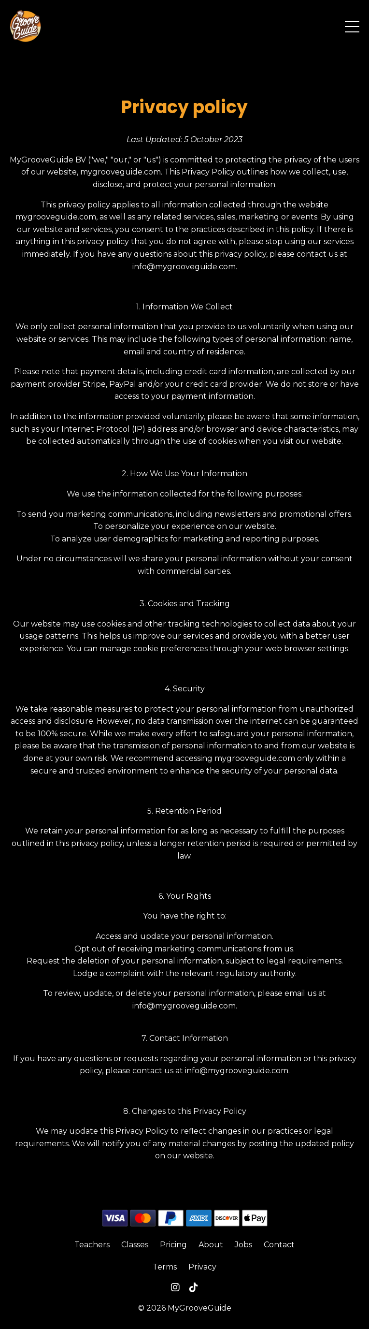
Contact (279, 1244)
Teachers (92, 1244)
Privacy (202, 1266)
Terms (165, 1266)
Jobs (243, 1244)
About (211, 1244)
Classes (134, 1244)
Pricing (173, 1244)
